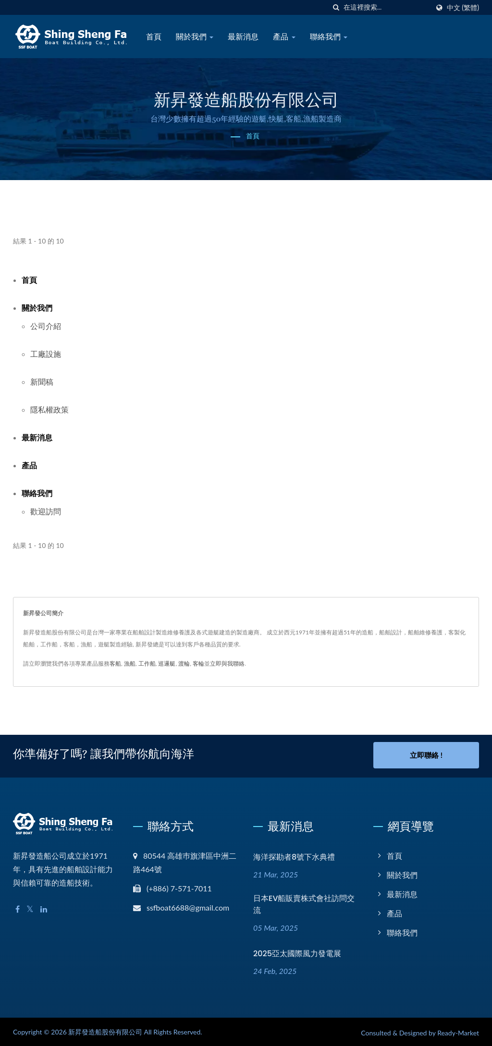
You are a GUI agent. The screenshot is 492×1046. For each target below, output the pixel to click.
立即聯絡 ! (426, 755)
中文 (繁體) (463, 8)
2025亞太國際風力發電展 (297, 951)
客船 (115, 663)
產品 (284, 36)
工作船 (147, 663)
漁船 (129, 663)
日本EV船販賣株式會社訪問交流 (304, 902)
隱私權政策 (49, 409)
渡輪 (184, 663)
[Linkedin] (43, 907)
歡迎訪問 (45, 511)
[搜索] (336, 7)
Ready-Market (458, 1031)
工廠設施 (45, 353)
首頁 (153, 36)
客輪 (198, 663)
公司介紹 (45, 325)
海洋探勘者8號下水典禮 (294, 855)
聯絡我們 (328, 36)
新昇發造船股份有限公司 (105, 1030)
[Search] (386, 7)
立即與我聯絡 (227, 663)
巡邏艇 (166, 663)
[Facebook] (17, 907)
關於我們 (194, 36)
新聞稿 (41, 381)
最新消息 (243, 36)
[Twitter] (30, 907)
